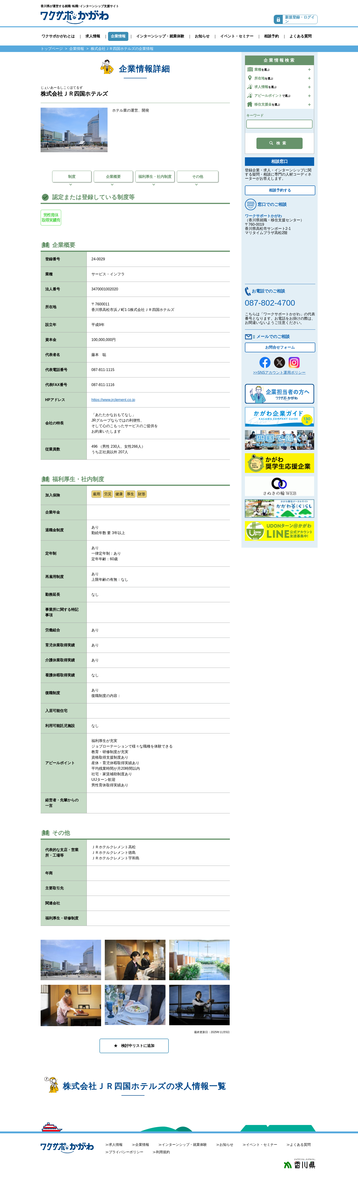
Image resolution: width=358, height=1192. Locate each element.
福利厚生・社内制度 (154, 177)
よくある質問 (300, 36)
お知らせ (202, 36)
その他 (197, 177)
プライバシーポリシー (126, 1152)
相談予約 (271, 36)
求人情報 (92, 36)
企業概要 (113, 177)
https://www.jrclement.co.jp (113, 400)
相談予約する (280, 190)
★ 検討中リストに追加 (134, 1046)
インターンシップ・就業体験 (160, 36)
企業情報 (118, 36)
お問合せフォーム (280, 347)
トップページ (52, 49)
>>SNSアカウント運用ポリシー (279, 372)
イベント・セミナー (236, 36)
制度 (71, 177)
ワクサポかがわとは (58, 36)
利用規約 (163, 1152)
